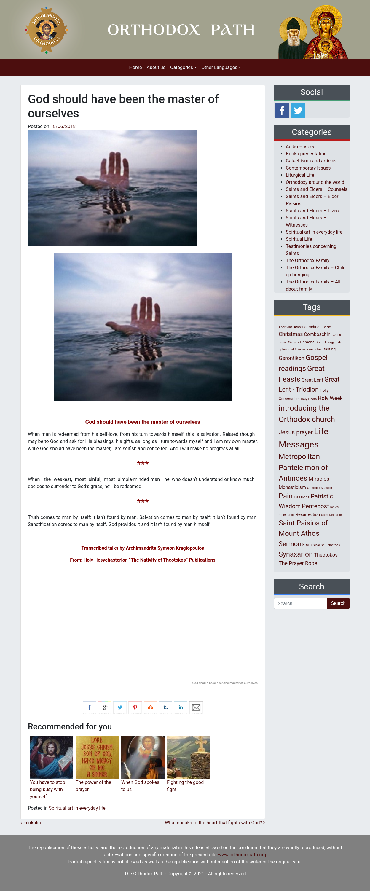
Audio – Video (300, 146)
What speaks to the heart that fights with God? (215, 822)
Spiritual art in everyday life (77, 808)
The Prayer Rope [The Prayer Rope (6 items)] (298, 563)
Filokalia (30, 822)
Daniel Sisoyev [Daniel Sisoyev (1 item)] (289, 342)
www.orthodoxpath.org (242, 854)
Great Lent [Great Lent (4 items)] (312, 380)
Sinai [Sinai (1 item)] (316, 545)
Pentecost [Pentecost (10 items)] (315, 506)
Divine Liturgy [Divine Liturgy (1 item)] (324, 342)
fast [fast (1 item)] (320, 349)
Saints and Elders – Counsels (316, 189)
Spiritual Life (299, 239)
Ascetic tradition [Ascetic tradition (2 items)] (307, 327)
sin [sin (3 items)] (309, 544)
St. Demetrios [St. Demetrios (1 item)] (330, 545)
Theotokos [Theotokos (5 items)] (326, 555)
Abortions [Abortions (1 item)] (285, 327)
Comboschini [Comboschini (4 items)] (317, 334)
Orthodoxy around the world (315, 182)
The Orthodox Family (307, 260)
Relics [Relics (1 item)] (334, 507)
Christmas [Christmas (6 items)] (291, 334)
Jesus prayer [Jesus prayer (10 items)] (296, 432)
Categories (181, 67)
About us (155, 67)
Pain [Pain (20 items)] (286, 496)
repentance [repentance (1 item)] (286, 515)
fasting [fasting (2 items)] (330, 349)
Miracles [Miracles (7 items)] (319, 479)
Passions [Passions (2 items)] (302, 497)
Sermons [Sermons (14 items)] (292, 544)
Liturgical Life (300, 175)
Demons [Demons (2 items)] (307, 342)
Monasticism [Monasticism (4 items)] (292, 487)
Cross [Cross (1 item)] (337, 335)
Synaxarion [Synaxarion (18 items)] (296, 554)
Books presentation (306, 154)
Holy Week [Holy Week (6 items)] (330, 398)
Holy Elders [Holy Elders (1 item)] (309, 399)
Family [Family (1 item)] (311, 349)
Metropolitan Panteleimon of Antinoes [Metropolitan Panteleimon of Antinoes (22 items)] (303, 467)
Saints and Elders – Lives (312, 210)
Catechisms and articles (311, 161)
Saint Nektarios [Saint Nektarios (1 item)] (331, 515)
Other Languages (219, 67)
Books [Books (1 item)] (327, 327)
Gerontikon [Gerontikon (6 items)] (291, 358)
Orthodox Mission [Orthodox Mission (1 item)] (319, 488)
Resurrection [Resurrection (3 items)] (308, 514)
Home (135, 67)
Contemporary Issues (308, 168)
